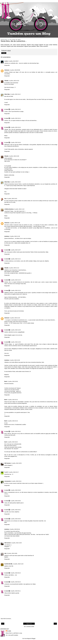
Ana (5, 198)
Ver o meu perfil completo (12, 635)
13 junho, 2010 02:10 (15, 573)
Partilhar (4, 53)
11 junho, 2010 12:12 (15, 258)
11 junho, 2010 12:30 (15, 342)
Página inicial (29, 623)
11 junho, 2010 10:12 (15, 94)
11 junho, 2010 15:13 (12, 420)
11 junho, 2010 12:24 (15, 317)
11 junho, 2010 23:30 (15, 500)
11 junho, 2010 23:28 (15, 490)
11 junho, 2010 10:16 (15, 127)
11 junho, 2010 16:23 (12, 442)
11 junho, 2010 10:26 (14, 156)
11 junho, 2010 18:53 (16, 463)
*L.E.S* (6, 472)
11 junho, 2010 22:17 (13, 472)
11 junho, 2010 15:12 (12, 399)
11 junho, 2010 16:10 (15, 431)
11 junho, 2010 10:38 (15, 182)
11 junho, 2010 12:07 (15, 250)
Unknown (6, 70)
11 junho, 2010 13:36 (15, 360)
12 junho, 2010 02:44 (15, 529)
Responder (7, 65)
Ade (5, 553)
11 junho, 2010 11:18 (19, 209)
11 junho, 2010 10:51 (12, 198)
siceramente (7, 481)
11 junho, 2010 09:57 (13, 61)
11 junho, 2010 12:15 (15, 280)
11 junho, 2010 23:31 (15, 509)
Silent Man (7, 94)
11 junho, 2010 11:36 (15, 236)
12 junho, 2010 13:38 (16, 542)
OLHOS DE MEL (8, 563)
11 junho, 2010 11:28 (15, 222)
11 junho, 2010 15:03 (12, 381)
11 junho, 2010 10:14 (15, 118)
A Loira (6, 109)
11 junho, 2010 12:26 (15, 330)
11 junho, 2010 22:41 (16, 481)
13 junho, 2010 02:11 (15, 591)
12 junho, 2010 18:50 (12, 553)
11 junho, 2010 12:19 (15, 290)
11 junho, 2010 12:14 (14, 267)
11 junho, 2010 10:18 (15, 142)
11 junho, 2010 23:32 (15, 518)
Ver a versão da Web (29, 626)
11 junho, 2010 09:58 (15, 70)
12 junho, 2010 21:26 (18, 563)
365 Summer (7, 463)
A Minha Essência (9, 209)
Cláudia (6, 80)
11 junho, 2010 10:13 (15, 109)
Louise (6, 61)
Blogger (33, 638)
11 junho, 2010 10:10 (14, 80)
